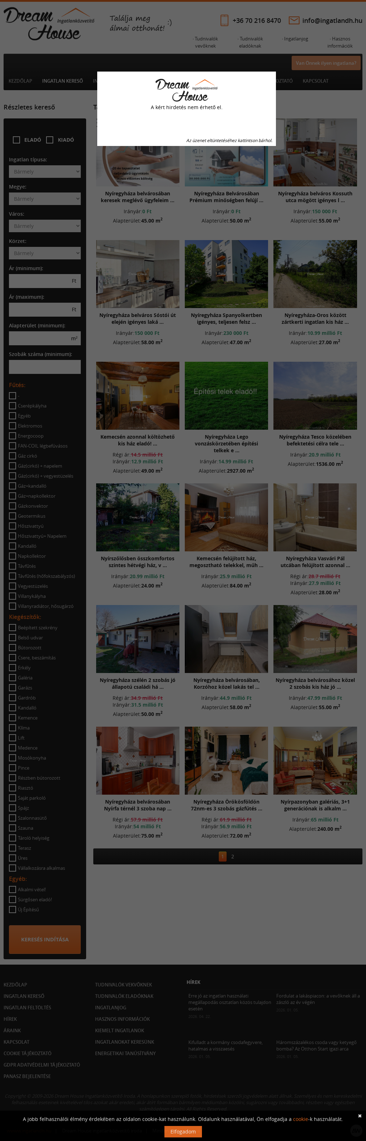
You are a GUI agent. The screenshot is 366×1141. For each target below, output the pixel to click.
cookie (300, 1119)
